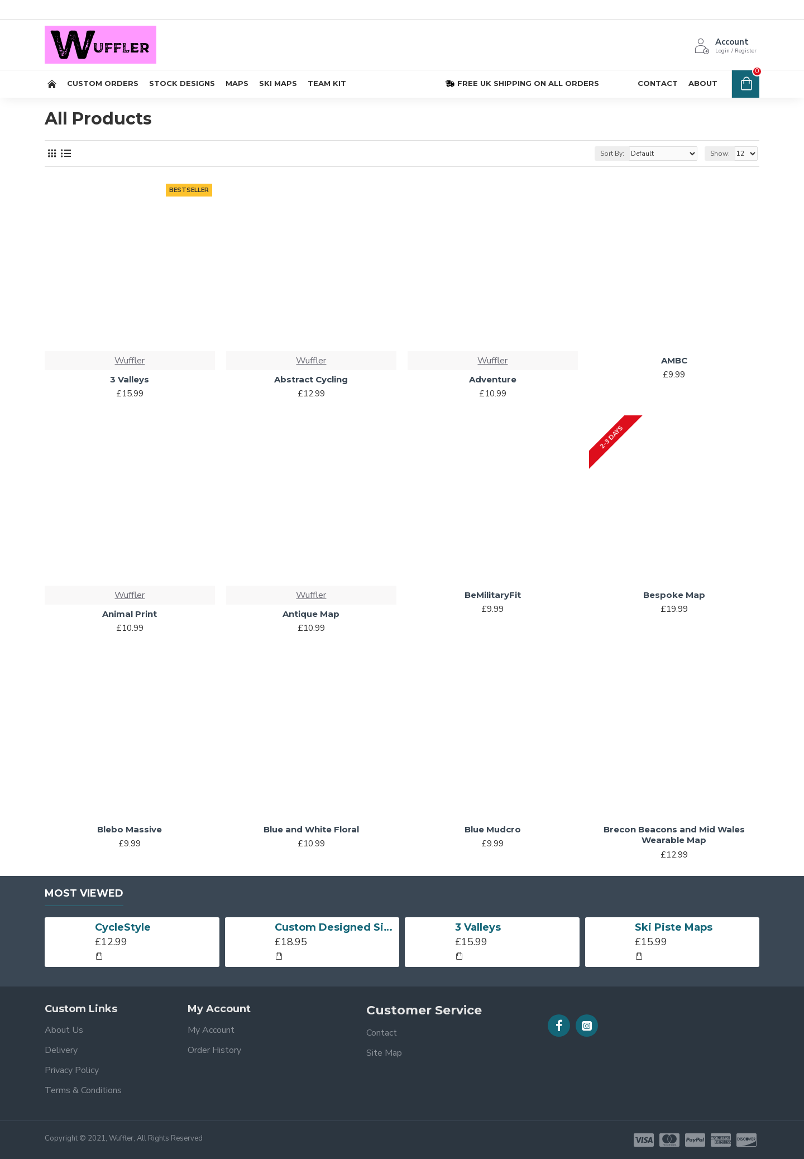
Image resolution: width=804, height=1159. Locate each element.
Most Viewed (84, 893)
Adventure (492, 379)
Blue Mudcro (493, 829)
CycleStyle (123, 927)
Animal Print (129, 614)
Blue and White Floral (311, 829)
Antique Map (311, 614)
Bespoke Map (674, 595)
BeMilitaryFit (493, 595)
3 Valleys (129, 379)
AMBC (674, 360)
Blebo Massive (129, 829)
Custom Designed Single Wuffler (335, 927)
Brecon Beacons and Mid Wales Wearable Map (674, 835)
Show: (720, 153)
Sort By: (612, 153)
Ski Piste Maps (673, 927)
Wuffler (129, 361)
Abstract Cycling (311, 379)
